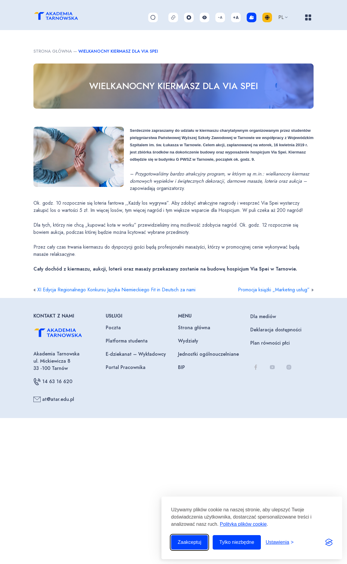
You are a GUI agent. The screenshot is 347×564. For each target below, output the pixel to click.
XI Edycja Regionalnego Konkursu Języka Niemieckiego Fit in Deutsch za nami (116, 289)
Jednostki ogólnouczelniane (208, 354)
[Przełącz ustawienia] (280, 542)
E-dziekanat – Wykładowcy (136, 354)
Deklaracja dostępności (276, 329)
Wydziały (188, 340)
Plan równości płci (270, 342)
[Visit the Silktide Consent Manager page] (329, 542)
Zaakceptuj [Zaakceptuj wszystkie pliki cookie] (189, 542)
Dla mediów (263, 316)
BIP (181, 367)
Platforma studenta (127, 340)
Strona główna (52, 51)
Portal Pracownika (125, 367)
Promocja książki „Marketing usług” (274, 289)
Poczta (113, 327)
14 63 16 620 (52, 381)
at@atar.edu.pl (53, 399)
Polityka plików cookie (243, 524)
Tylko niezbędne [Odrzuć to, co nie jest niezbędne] (236, 542)
